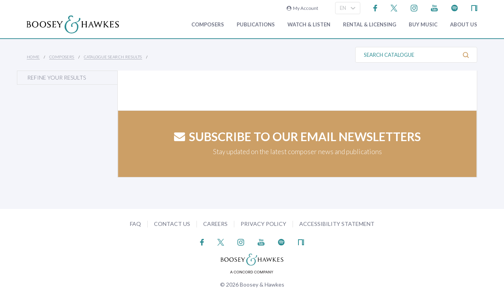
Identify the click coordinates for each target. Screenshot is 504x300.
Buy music (423, 25)
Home (33, 56)
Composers (207, 25)
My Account (302, 8)
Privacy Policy (263, 223)
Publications (256, 25)
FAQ (135, 223)
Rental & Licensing (369, 25)
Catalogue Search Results (113, 56)
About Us (463, 25)
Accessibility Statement (336, 223)
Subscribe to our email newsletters (297, 136)
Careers (215, 223)
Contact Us (172, 223)
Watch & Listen (308, 25)
